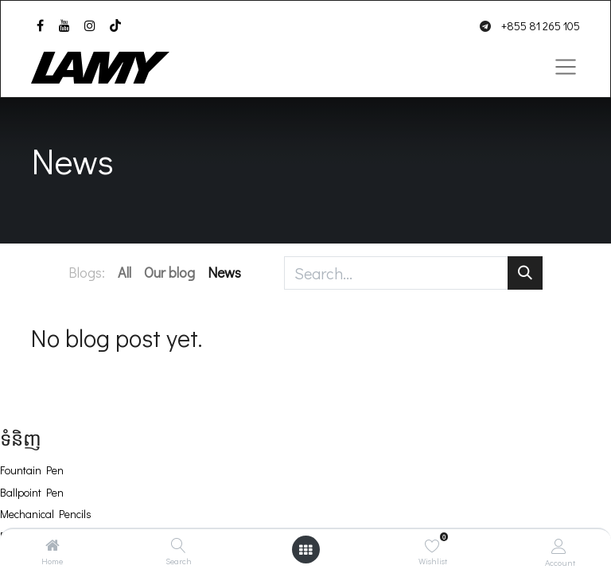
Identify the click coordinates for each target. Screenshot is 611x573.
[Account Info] (558, 545)
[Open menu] (305, 549)
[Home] (52, 545)
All (124, 272)
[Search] (178, 545)
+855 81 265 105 (540, 25)
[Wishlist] (432, 545)
